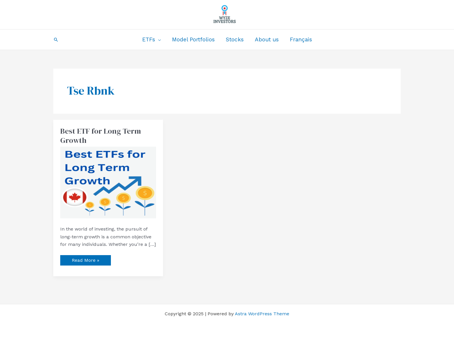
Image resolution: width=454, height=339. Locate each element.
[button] (55, 39)
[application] (158, 40)
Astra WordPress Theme (262, 313)
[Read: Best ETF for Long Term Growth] (108, 182)
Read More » (85, 259)
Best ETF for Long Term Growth (100, 135)
